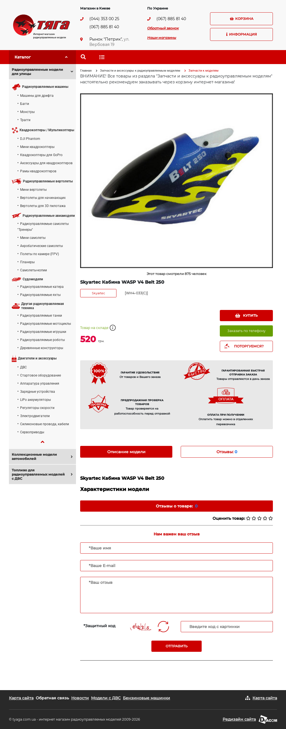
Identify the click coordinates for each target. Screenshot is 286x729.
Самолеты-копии (33, 270)
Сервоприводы (32, 432)
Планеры (27, 262)
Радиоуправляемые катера (42, 287)
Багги (24, 104)
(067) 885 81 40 (104, 26)
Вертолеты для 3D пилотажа (43, 206)
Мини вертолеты (33, 190)
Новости (80, 697)
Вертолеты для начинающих (43, 198)
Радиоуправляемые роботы (42, 340)
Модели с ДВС (106, 697)
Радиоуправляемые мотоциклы (45, 324)
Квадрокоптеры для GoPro (41, 155)
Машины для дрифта (37, 96)
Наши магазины (161, 38)
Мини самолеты (33, 238)
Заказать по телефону (246, 331)
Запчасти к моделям (203, 70)
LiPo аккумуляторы (35, 400)
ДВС (23, 367)
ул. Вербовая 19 (109, 42)
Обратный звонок (163, 28)
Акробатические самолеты (41, 246)
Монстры (27, 112)
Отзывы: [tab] (226, 451)
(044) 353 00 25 (104, 18)
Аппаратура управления (39, 383)
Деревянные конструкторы (41, 348)
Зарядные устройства (37, 392)
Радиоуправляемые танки (41, 316)
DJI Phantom (30, 139)
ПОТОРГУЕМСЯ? (249, 346)
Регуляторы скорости (37, 408)
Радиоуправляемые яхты (40, 295)
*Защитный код (99, 625)
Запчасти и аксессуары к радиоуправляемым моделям (140, 70)
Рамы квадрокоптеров (38, 171)
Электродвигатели (35, 416)
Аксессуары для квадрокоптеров (46, 163)
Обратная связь (52, 697)
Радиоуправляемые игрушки (43, 332)
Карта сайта (21, 697)
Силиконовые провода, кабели (44, 424)
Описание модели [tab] (126, 451)
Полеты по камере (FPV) (39, 254)
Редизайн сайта (239, 719)
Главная (86, 70)
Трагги (25, 120)
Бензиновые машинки (146, 697)
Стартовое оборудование (40, 375)
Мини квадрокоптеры (37, 147)
